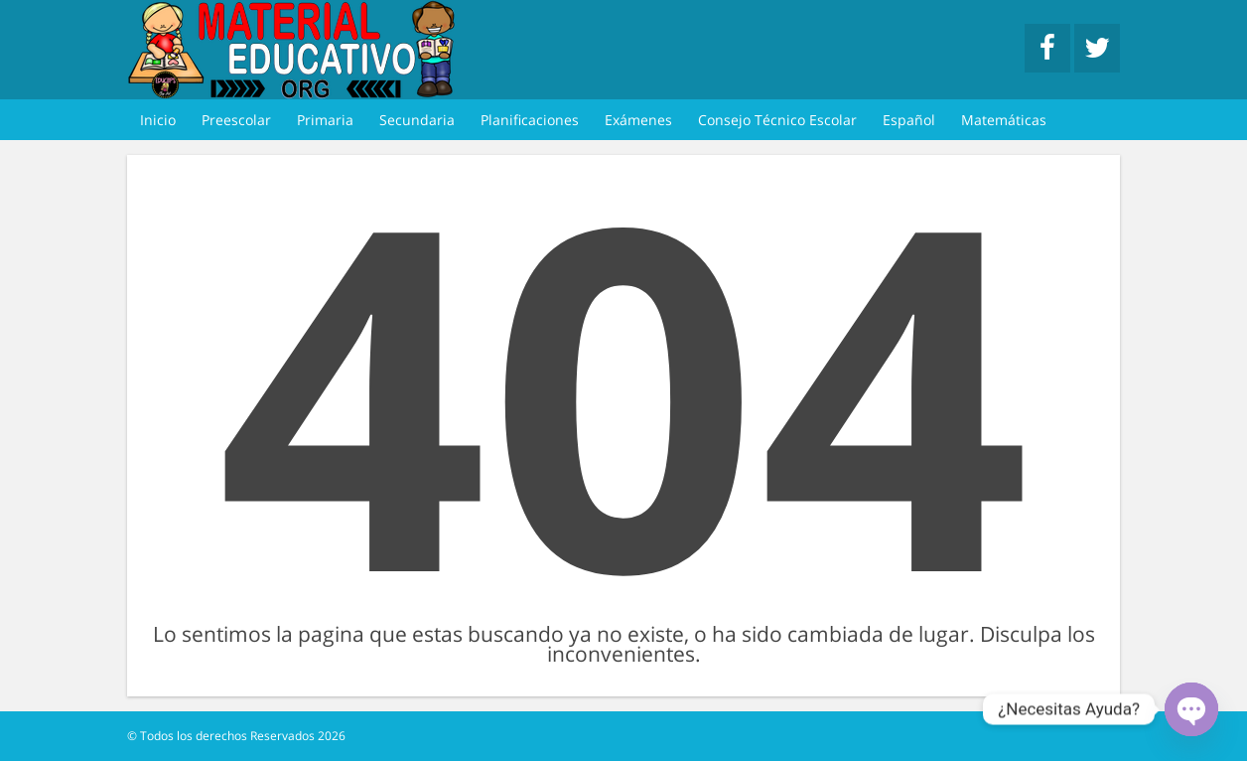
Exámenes (638, 119)
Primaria (325, 119)
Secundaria (417, 119)
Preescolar (236, 119)
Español (909, 119)
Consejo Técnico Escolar (777, 119)
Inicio (158, 119)
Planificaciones (530, 119)
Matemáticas (1003, 119)
